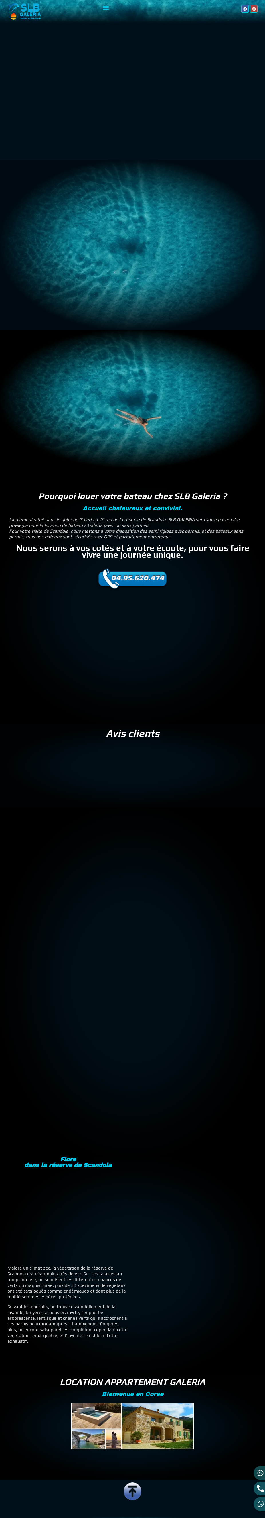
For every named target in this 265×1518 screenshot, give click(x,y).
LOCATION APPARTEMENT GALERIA (132, 1350)
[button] (106, 7)
